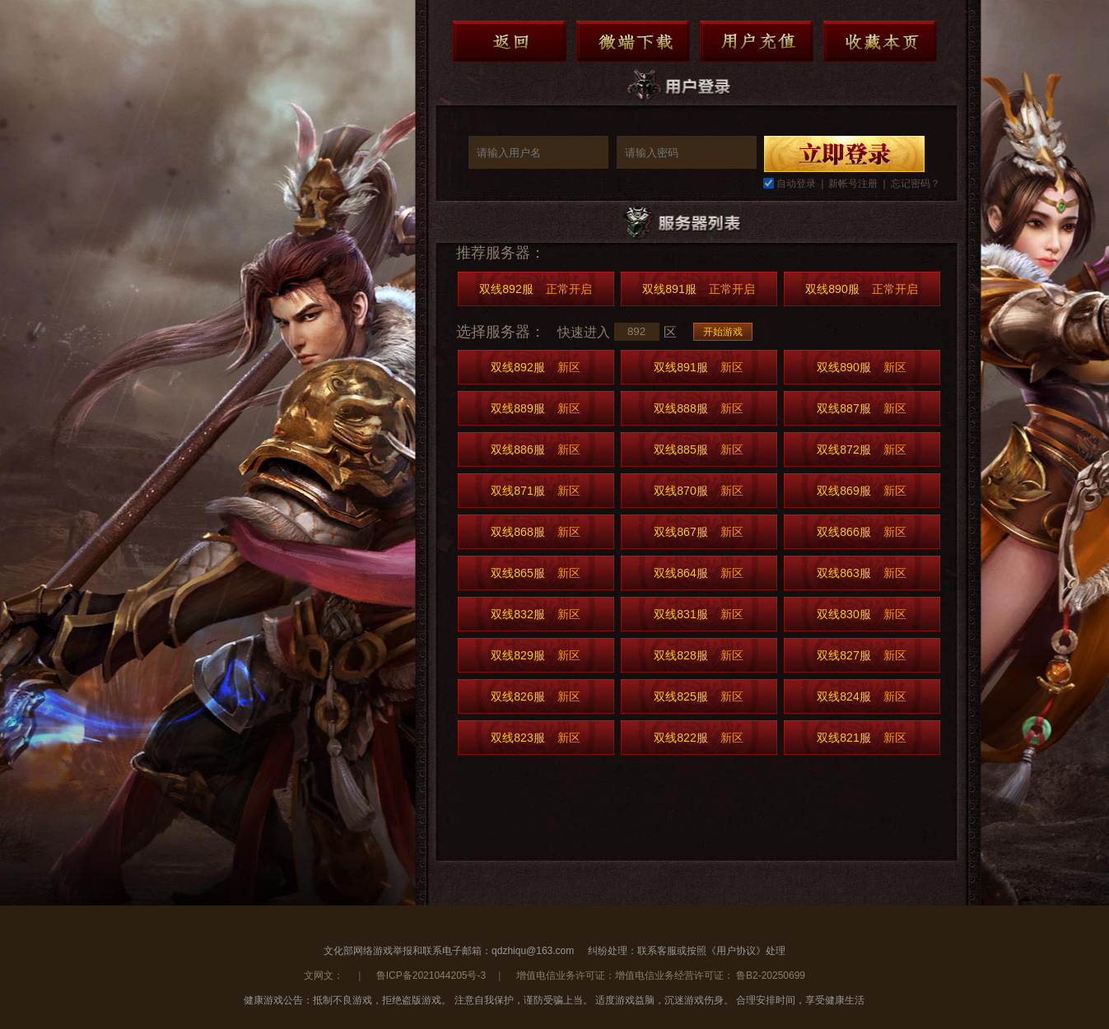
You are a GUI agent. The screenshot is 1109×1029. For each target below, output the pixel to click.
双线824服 (861, 696)
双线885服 (698, 449)
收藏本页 (880, 41)
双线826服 (535, 696)
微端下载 (633, 41)
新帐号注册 (853, 183)
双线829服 (535, 655)
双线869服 (861, 490)
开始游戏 (723, 332)
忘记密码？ (915, 183)
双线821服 (861, 737)
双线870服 (698, 490)
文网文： (325, 975)
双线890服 (861, 289)
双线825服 (698, 696)
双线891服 (698, 289)
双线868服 (535, 531)
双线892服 (535, 289)
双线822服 (698, 737)
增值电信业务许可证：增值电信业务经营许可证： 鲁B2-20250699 (660, 975)
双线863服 (861, 573)
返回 (509, 41)
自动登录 (796, 183)
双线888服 (698, 408)
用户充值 (756, 41)
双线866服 (861, 531)
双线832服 (535, 614)
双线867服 (698, 531)
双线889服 (535, 408)
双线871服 (535, 490)
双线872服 (861, 449)
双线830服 (861, 614)
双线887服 (861, 408)
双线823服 (535, 737)
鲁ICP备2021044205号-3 (431, 975)
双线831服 (698, 614)
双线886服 (535, 449)
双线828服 (698, 655)
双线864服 (698, 573)
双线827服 (861, 655)
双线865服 (535, 573)
